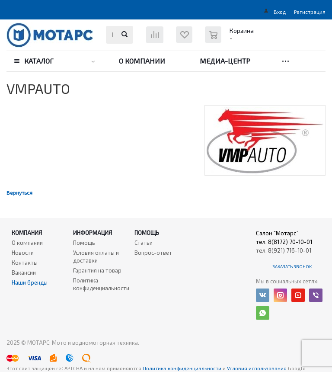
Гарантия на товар (97, 270)
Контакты (25, 262)
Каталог (39, 61)
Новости (23, 252)
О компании (142, 61)
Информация (92, 232)
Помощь (146, 232)
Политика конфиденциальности (101, 284)
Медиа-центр (225, 61)
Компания (27, 232)
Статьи (143, 242)
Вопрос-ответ (153, 252)
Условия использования (257, 368)
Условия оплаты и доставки (96, 256)
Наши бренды (30, 282)
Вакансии (24, 272)
